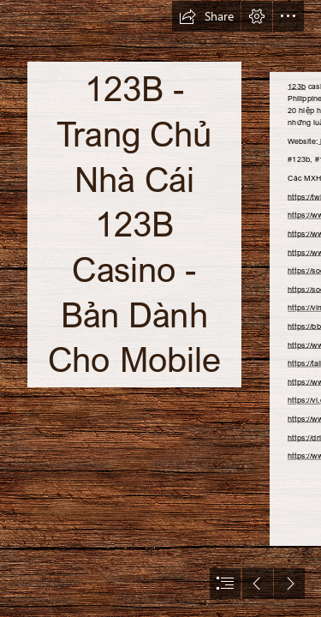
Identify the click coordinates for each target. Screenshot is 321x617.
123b (297, 86)
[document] (160, 308)
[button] (206, 16)
